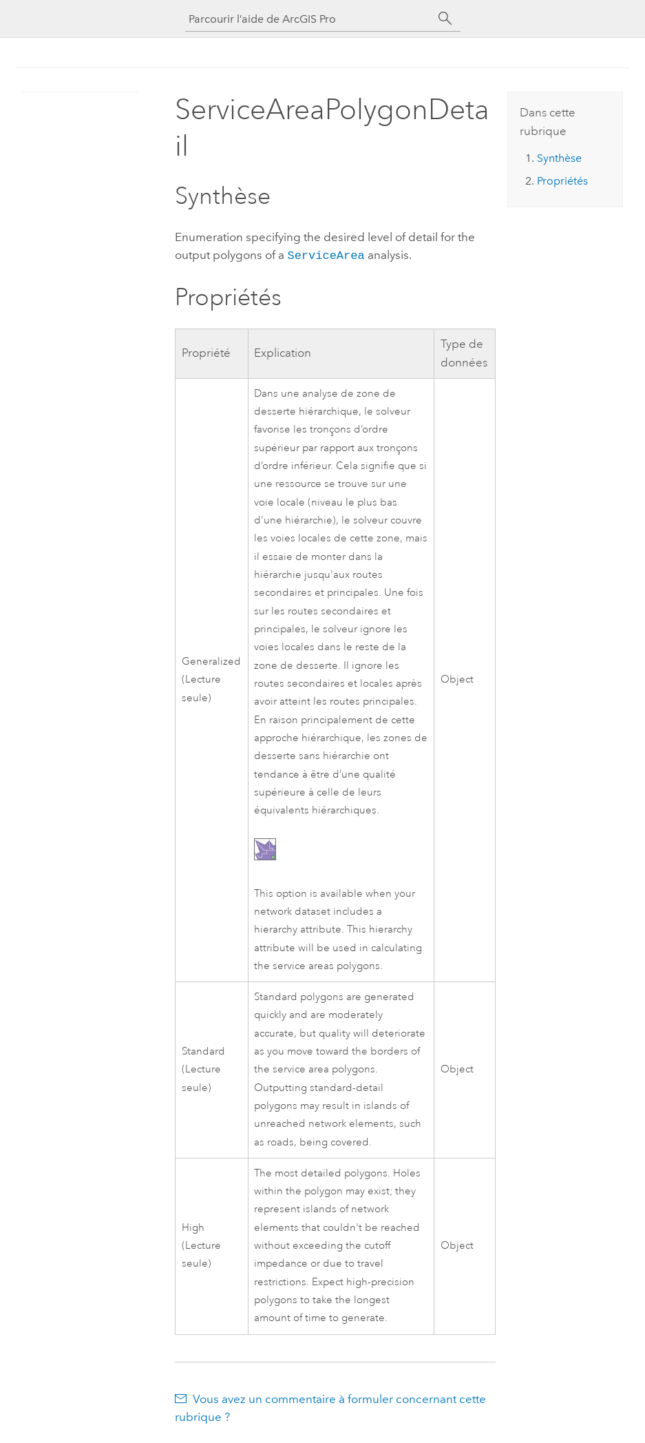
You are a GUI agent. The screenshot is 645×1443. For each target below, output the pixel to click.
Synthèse (559, 158)
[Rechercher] (445, 18)
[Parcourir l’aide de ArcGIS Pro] (309, 19)
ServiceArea (325, 254)
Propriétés (562, 180)
